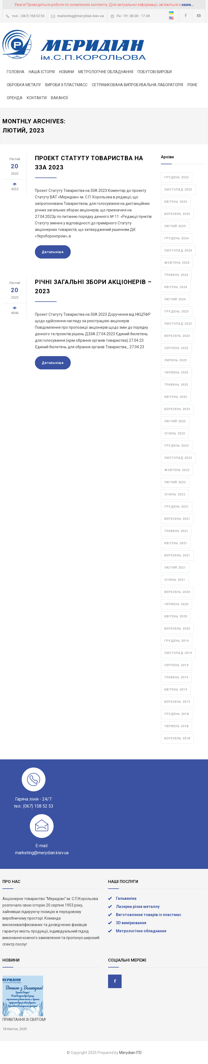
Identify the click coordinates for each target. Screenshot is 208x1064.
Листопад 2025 (178, 189)
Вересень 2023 (177, 336)
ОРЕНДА (14, 98)
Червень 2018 (176, 726)
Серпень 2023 (176, 348)
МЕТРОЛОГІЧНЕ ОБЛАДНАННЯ (105, 72)
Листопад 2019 (178, 653)
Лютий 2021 (175, 567)
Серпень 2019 (176, 665)
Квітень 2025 (175, 202)
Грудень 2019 (176, 641)
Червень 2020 (176, 604)
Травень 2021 (176, 531)
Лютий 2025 (175, 226)
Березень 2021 (177, 555)
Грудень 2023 (176, 311)
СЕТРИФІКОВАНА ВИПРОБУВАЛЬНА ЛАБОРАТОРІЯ (137, 85)
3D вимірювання (131, 923)
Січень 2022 (174, 494)
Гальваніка (126, 898)
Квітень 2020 (175, 616)
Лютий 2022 (175, 482)
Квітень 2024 (175, 287)
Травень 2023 (176, 384)
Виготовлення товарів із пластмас (148, 915)
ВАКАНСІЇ (59, 98)
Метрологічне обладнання (141, 931)
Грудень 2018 (176, 714)
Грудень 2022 (176, 445)
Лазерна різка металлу (138, 906)
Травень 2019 (176, 677)
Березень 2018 (177, 738)
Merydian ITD (130, 1052)
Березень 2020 (177, 628)
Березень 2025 (177, 214)
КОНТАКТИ (37, 98)
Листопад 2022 (178, 458)
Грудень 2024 (176, 238)
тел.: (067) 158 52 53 (28, 16)
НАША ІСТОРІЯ (42, 72)
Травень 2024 (176, 275)
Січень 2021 (174, 580)
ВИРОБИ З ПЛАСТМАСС (66, 85)
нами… (187, 4)
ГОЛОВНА (15, 72)
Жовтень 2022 (177, 470)
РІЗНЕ (192, 85)
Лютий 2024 (175, 299)
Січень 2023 (174, 433)
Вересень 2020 (177, 592)
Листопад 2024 (178, 250)
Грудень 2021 (176, 506)
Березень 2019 (177, 702)
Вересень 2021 (177, 519)
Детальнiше (53, 252)
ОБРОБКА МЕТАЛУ (24, 85)
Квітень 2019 (175, 689)
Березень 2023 (177, 409)
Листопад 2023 (178, 323)
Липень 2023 (175, 360)
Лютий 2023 (175, 421)
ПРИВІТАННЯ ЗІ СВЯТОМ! (24, 1019)
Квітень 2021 (175, 543)
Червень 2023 (176, 372)
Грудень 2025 (176, 177)
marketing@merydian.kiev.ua (80, 16)
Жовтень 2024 (177, 263)
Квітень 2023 (175, 397)
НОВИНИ (66, 72)
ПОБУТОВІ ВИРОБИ (155, 72)
